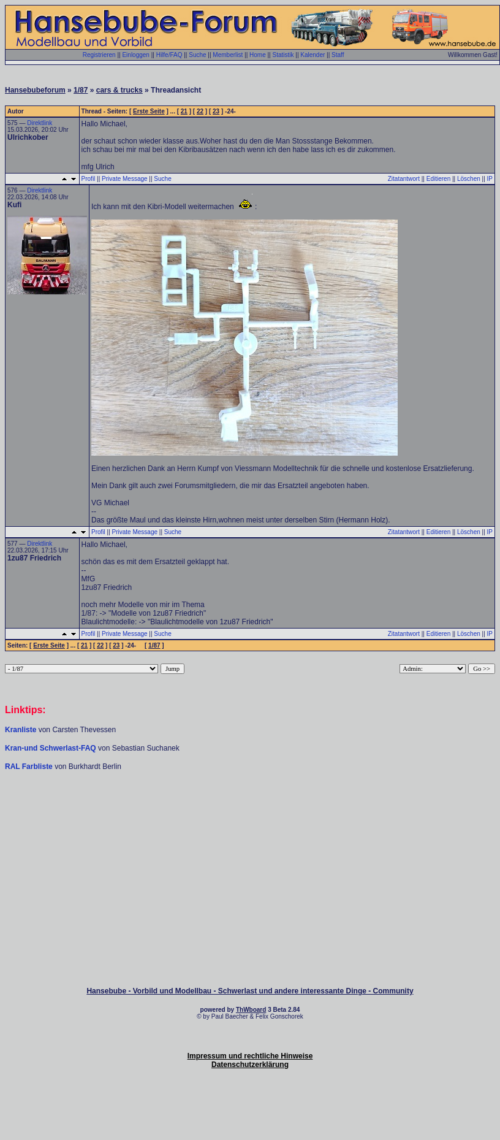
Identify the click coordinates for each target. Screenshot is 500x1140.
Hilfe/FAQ (169, 55)
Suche (197, 55)
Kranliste (20, 729)
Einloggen (135, 55)
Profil (88, 178)
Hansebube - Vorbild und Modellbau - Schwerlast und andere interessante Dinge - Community (249, 991)
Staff (337, 55)
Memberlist (228, 55)
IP (490, 178)
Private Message (124, 178)
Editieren (438, 178)
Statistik (283, 55)
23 (216, 111)
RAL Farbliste (30, 766)
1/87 (81, 90)
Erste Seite (149, 111)
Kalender (312, 55)
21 (184, 111)
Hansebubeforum (35, 90)
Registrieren (99, 55)
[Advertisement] (250, 808)
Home (257, 55)
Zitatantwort (404, 178)
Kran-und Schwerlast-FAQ (51, 748)
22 (200, 111)
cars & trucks (119, 90)
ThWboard (251, 1009)
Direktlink (39, 123)
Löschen (468, 178)
